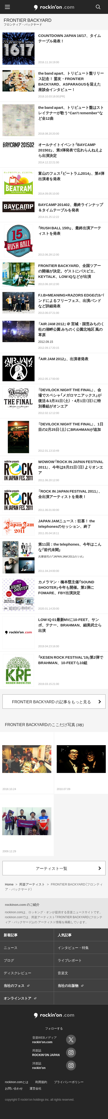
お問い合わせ (14, 1088)
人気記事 (65, 934)
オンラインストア (17, 998)
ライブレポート (70, 960)
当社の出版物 (68, 985)
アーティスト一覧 (51, 868)
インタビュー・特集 (73, 947)
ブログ (9, 960)
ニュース (11, 947)
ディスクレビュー (17, 972)
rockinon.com (54, 7)
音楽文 (63, 972)
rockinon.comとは (16, 1082)
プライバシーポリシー (69, 1082)
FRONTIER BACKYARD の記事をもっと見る (51, 702)
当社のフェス (14, 985)
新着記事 (11, 934)
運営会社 (35, 1088)
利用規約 (41, 1082)
